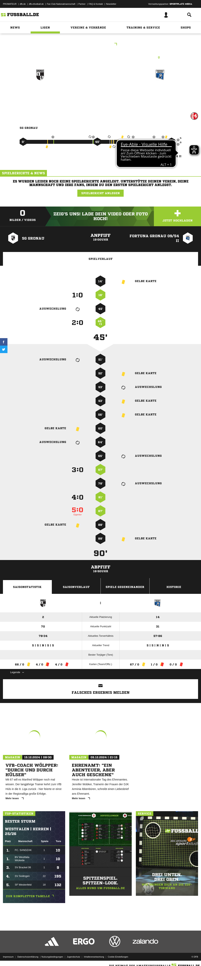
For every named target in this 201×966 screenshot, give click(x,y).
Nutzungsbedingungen (52, 957)
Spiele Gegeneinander (125, 587)
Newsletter (111, 4)
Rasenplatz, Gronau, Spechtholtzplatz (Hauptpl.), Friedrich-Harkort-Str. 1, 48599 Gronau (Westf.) (100, 57)
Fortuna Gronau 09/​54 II (160, 94)
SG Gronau (40, 92)
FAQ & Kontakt (96, 4)
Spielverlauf (101, 258)
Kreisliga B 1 (100, 44)
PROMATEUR (9, 4)
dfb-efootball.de (36, 4)
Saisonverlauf (76, 587)
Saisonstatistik (27, 587)
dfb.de (23, 4)
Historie (173, 587)
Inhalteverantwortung (94, 957)
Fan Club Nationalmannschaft (61, 4)
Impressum (8, 957)
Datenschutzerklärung (27, 957)
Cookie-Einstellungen (118, 957)
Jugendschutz (73, 957)
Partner (82, 4)
